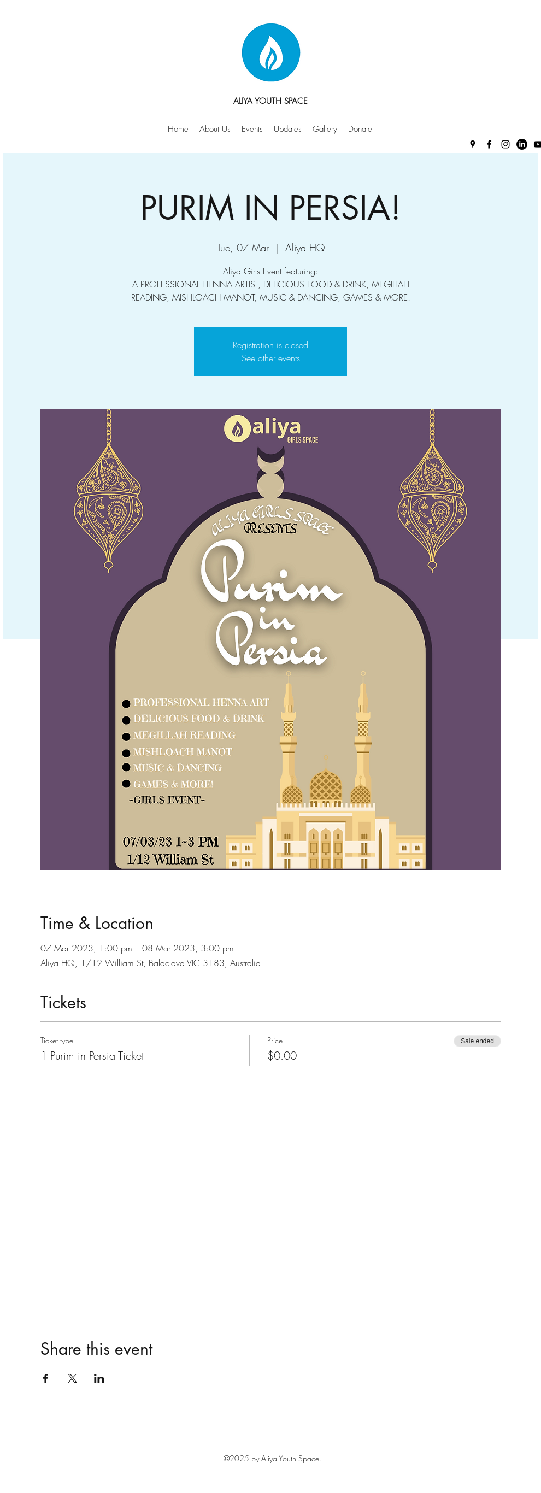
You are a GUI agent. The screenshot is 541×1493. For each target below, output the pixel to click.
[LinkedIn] (521, 144)
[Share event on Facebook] (45, 1378)
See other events (271, 358)
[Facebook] (489, 144)
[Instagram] (505, 144)
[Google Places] (472, 144)
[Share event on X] (72, 1378)
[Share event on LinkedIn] (99, 1378)
